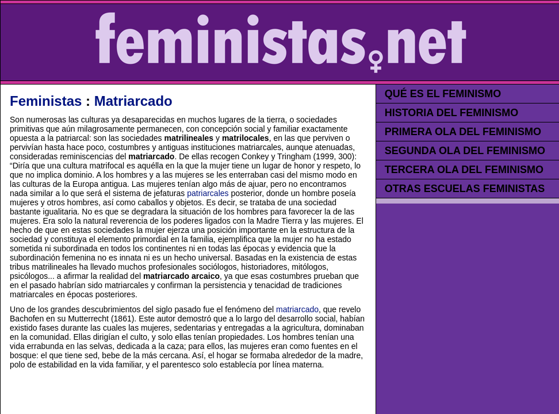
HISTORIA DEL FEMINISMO (452, 112)
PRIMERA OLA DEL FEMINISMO (463, 131)
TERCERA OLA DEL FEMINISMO (464, 169)
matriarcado (297, 309)
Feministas (46, 101)
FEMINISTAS (280, 42)
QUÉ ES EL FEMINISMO (443, 93)
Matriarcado (133, 101)
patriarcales (207, 193)
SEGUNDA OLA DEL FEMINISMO (465, 150)
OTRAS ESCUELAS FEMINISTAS (465, 188)
